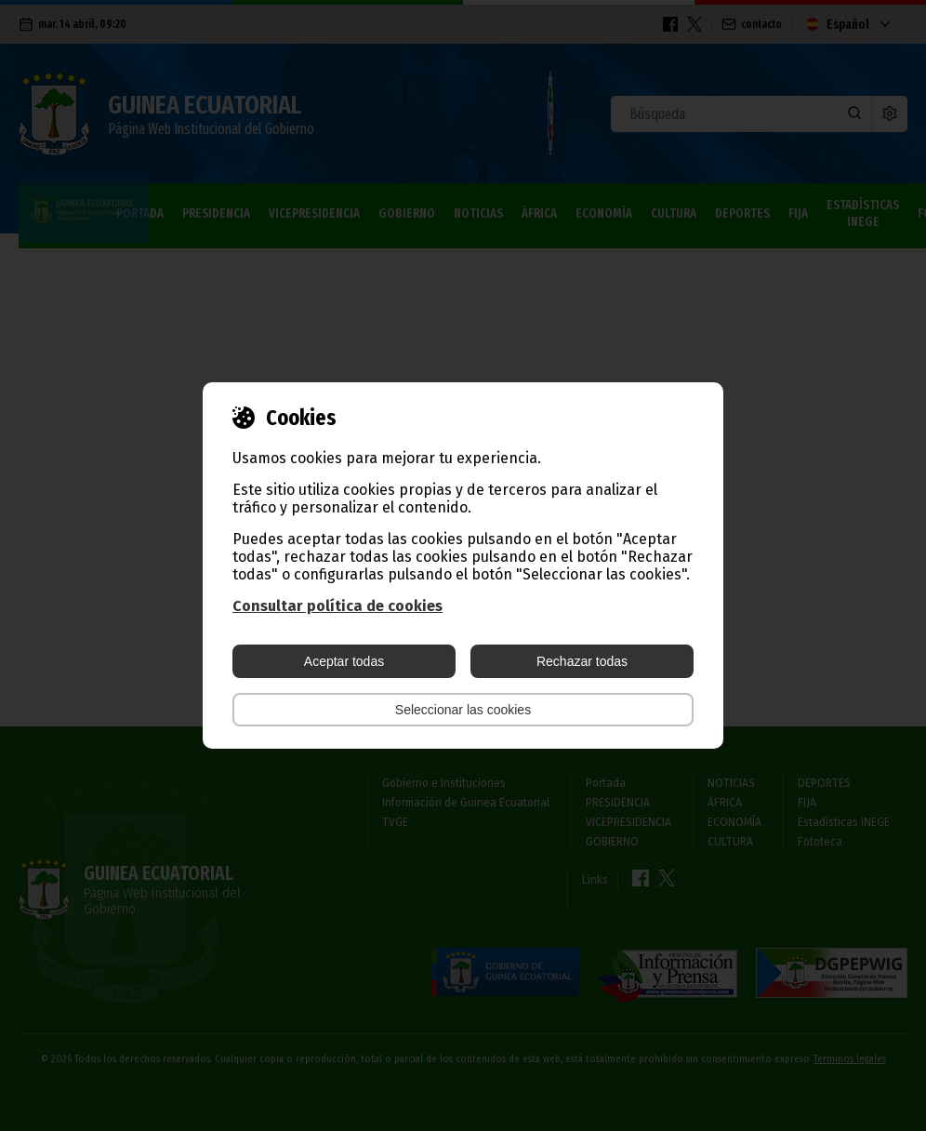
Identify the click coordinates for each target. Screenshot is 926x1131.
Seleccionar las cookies (463, 709)
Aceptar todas (344, 661)
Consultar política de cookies (337, 606)
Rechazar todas (582, 661)
